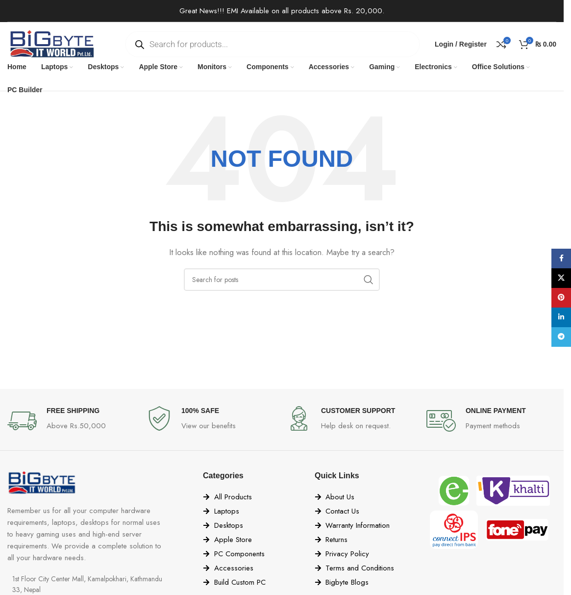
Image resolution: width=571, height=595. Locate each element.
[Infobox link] (72, 421)
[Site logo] (51, 43)
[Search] (282, 279)
